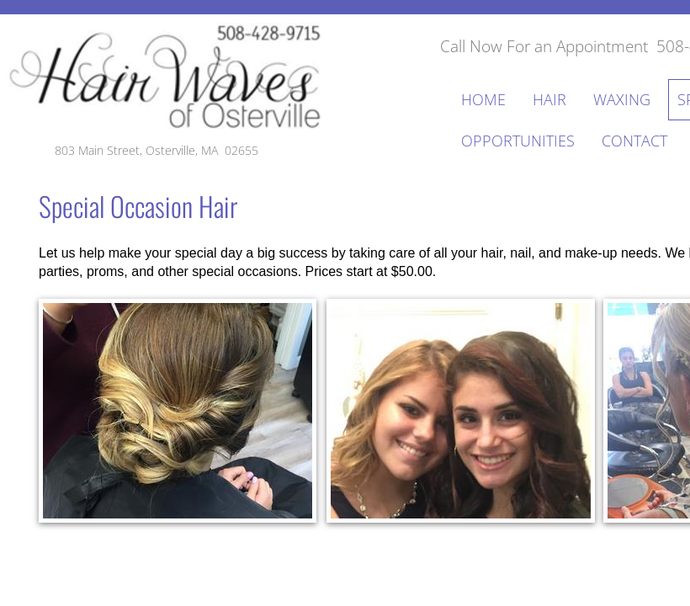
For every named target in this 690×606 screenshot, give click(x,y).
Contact (634, 140)
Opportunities (518, 140)
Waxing (621, 99)
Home (483, 99)
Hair (549, 99)
